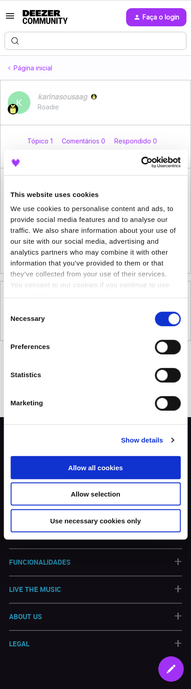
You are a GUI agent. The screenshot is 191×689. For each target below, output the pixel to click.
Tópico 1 (40, 141)
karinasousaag (62, 96)
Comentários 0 (84, 141)
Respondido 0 (135, 141)
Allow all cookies (95, 467)
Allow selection (95, 494)
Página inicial (33, 68)
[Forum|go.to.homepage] (45, 17)
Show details (142, 440)
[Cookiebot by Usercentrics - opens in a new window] (141, 162)
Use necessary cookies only (95, 520)
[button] (10, 19)
